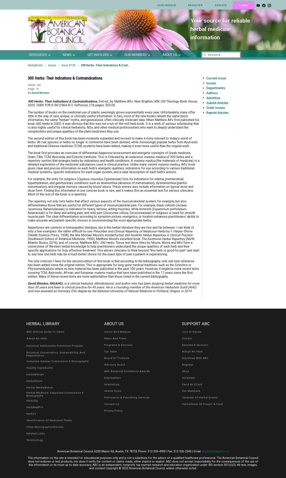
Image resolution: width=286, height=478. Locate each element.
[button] (43, 55)
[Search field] (221, 55)
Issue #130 (68, 65)
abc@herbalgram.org (215, 451)
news (67, 55)
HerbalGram (35, 65)
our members (136, 55)
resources (38, 55)
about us (169, 55)
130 (38, 85)
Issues (52, 65)
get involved (98, 55)
